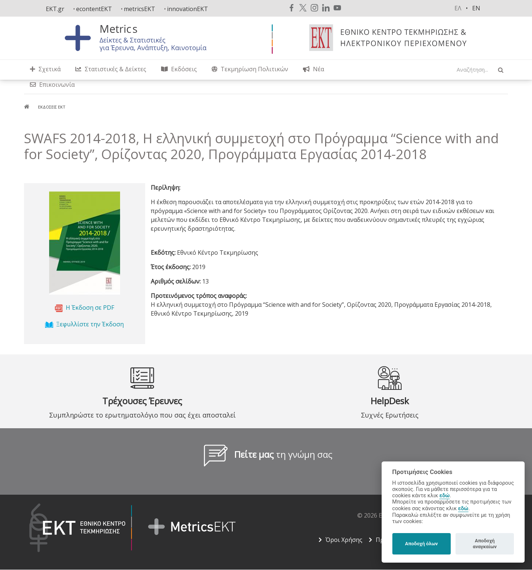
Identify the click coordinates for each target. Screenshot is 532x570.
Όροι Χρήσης (343, 540)
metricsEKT (139, 9)
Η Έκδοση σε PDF (90, 307)
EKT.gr (55, 9)
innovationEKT (187, 9)
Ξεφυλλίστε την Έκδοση (90, 324)
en (476, 8)
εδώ (444, 495)
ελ (457, 8)
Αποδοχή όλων (421, 543)
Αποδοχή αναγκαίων (485, 543)
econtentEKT (94, 9)
